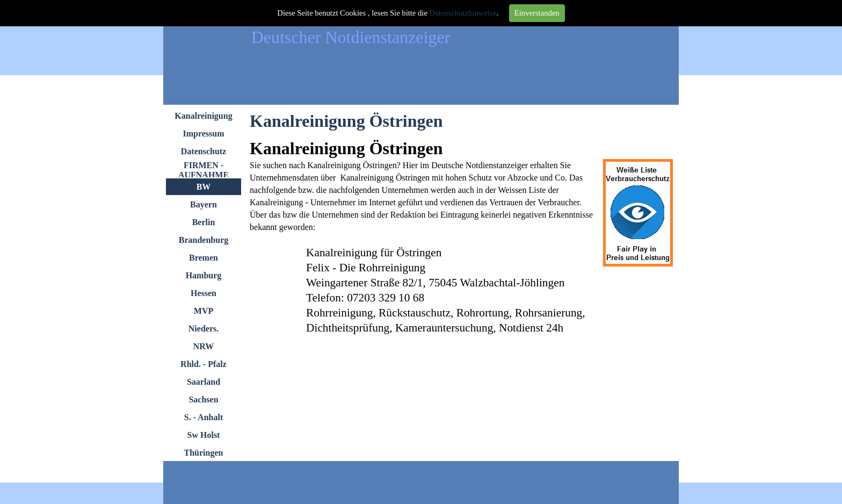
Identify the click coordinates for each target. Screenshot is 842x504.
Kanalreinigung (203, 115)
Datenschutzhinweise (463, 13)
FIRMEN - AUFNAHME (203, 170)
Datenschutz (203, 151)
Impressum (203, 133)
